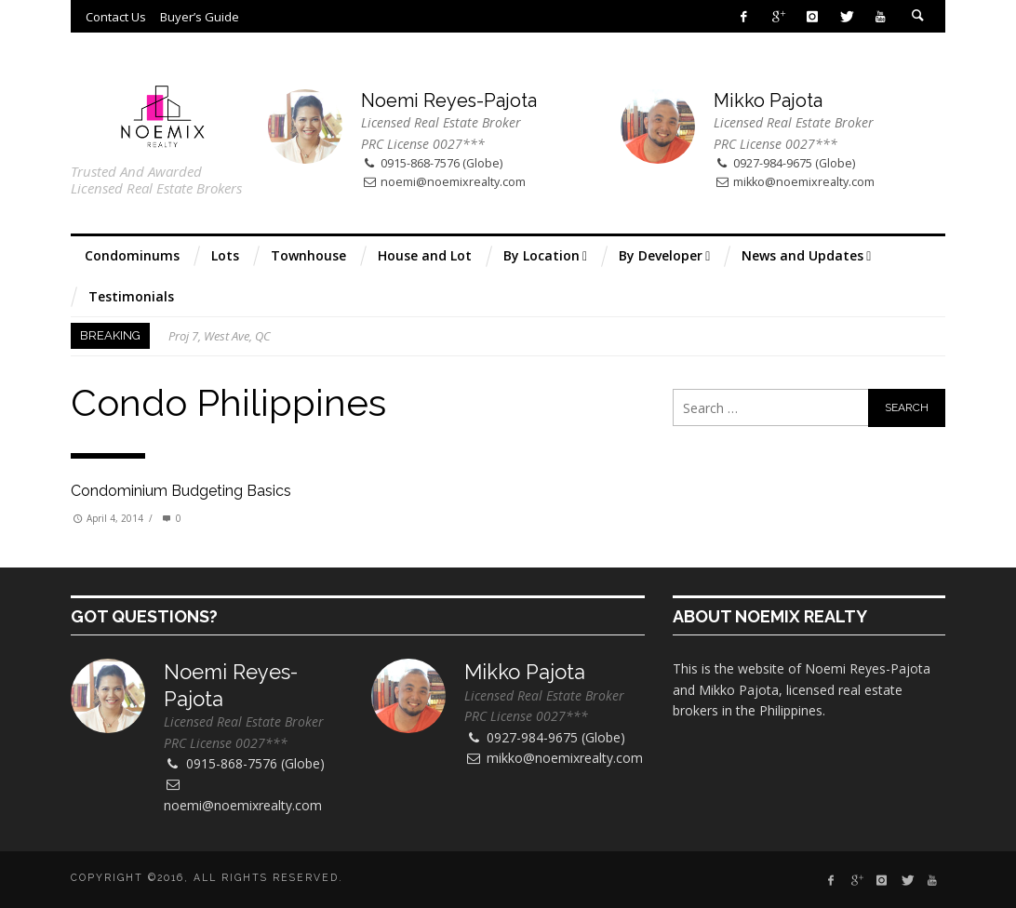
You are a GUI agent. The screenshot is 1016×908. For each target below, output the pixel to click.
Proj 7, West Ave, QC (219, 335)
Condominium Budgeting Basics (181, 491)
